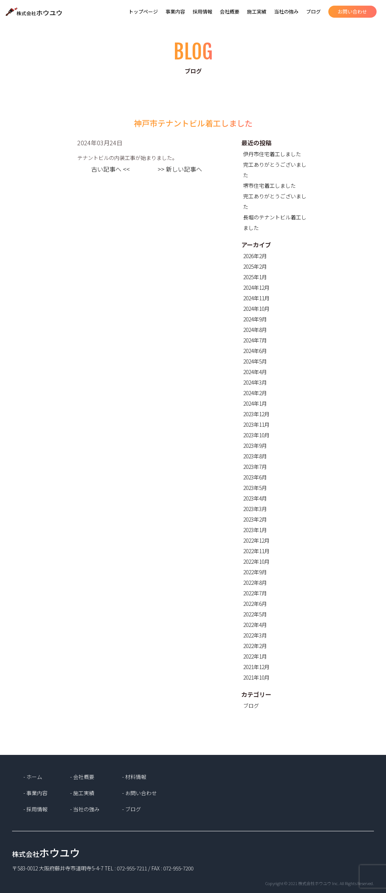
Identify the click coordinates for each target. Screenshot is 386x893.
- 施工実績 (82, 793)
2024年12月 (256, 287)
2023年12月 (256, 414)
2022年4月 (255, 624)
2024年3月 (255, 382)
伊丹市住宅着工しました (272, 154)
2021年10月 (256, 677)
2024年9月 (255, 319)
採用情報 (202, 11)
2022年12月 (256, 540)
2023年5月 (255, 487)
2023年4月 (255, 498)
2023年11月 (256, 424)
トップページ (143, 11)
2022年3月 (255, 635)
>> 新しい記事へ (180, 168)
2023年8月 (255, 456)
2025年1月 (255, 277)
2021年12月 (256, 667)
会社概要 (229, 11)
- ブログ (131, 809)
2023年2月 (255, 519)
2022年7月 (255, 593)
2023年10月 (256, 435)
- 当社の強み (85, 809)
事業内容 (175, 11)
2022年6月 (255, 603)
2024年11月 (256, 298)
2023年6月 (255, 477)
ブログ (313, 11)
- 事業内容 (35, 793)
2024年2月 (255, 393)
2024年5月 (255, 361)
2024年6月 (255, 350)
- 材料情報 (134, 776)
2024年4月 (255, 372)
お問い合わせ (352, 11)
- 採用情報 (35, 809)
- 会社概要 (82, 776)
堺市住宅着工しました (269, 185)
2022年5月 (255, 614)
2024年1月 (255, 403)
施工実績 (257, 11)
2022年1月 (255, 656)
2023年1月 (255, 530)
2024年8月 (255, 329)
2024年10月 (256, 308)
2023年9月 (255, 445)
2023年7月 (255, 466)
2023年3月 (255, 509)
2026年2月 (255, 256)
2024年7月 (255, 340)
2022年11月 (256, 551)
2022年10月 (256, 561)
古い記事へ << (110, 168)
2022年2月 (255, 646)
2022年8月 (255, 582)
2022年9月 (255, 572)
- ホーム (32, 776)
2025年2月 (255, 266)
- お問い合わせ (139, 793)
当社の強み (286, 11)
